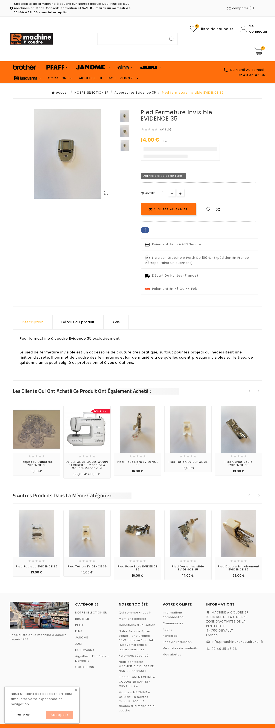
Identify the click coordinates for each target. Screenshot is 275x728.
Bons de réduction (177, 642)
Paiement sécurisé (134, 656)
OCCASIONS (84, 667)
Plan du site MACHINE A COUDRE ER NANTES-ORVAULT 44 (137, 681)
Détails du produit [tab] (78, 322)
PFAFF (79, 625)
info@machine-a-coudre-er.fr (238, 642)
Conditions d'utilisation (137, 625)
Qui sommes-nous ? (135, 612)
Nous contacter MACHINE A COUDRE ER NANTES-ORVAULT (136, 666)
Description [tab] (33, 322)
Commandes (173, 623)
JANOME (81, 637)
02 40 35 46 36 (224, 649)
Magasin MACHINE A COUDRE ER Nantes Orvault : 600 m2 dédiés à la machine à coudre (137, 701)
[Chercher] (132, 39)
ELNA (78, 631)
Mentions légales (132, 619)
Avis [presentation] (116, 322)
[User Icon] (252, 28)
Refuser (22, 715)
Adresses (170, 636)
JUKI (78, 644)
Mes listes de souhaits (180, 648)
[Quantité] (163, 193)
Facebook (145, 230)
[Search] (171, 39)
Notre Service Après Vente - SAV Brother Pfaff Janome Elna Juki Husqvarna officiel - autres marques (137, 640)
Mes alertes (172, 654)
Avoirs (168, 629)
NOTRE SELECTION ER (91, 612)
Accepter (59, 714)
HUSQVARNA (85, 650)
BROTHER (82, 619)
